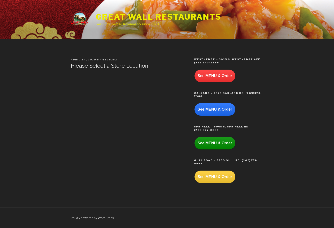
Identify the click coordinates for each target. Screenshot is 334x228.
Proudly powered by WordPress (91, 218)
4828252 (109, 59)
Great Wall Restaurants (158, 17)
